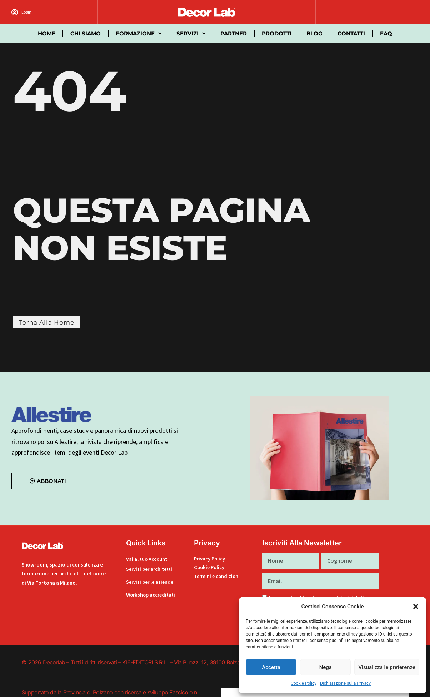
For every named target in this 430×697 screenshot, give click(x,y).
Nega (325, 667)
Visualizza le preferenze (386, 667)
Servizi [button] (190, 33)
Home (46, 33)
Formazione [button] (138, 33)
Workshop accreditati (152, 594)
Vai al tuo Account (147, 560)
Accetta (271, 667)
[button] (415, 606)
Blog (314, 33)
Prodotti (276, 33)
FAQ (386, 33)
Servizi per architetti (151, 568)
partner (233, 33)
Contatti (351, 33)
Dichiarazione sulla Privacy (345, 683)
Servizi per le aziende (151, 581)
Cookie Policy (303, 683)
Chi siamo (85, 33)
